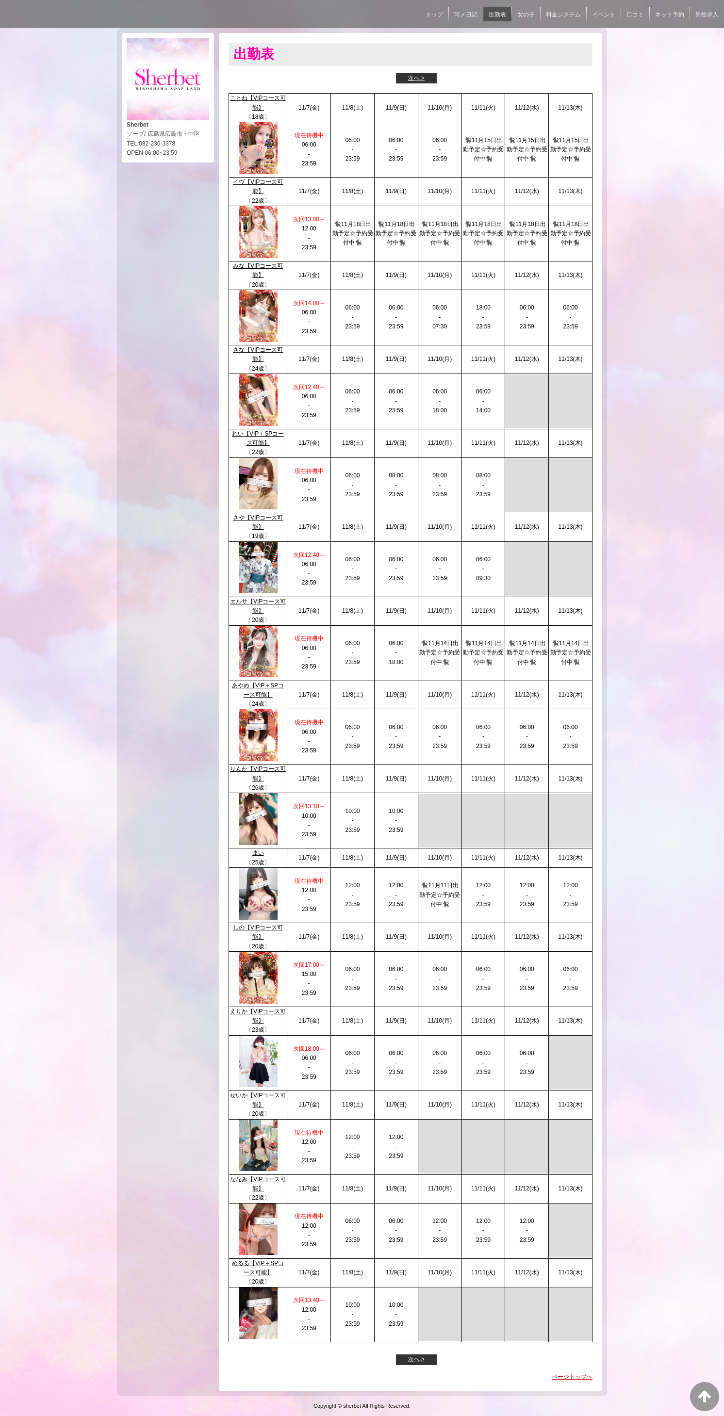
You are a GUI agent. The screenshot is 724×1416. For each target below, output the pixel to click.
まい (258, 852)
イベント (603, 14)
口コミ (635, 14)
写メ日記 (465, 14)
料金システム (563, 14)
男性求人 (707, 14)
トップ (434, 14)
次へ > (416, 78)
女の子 (526, 14)
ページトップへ (572, 1376)
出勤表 (497, 14)
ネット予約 (669, 14)
